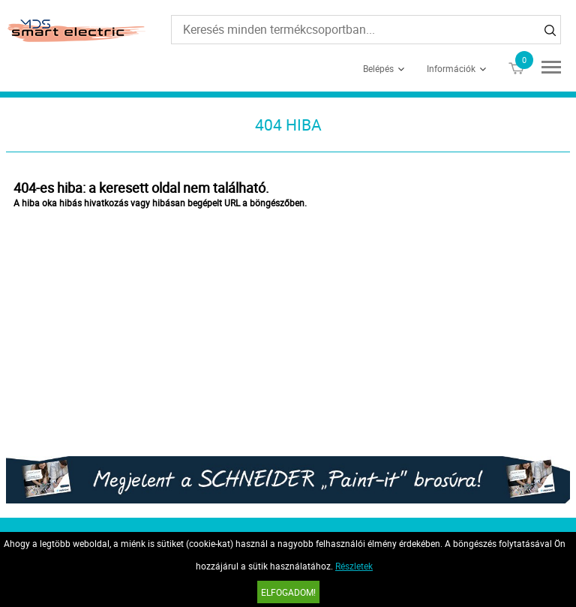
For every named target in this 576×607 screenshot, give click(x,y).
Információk (451, 68)
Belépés (378, 68)
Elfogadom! (288, 592)
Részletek (354, 566)
